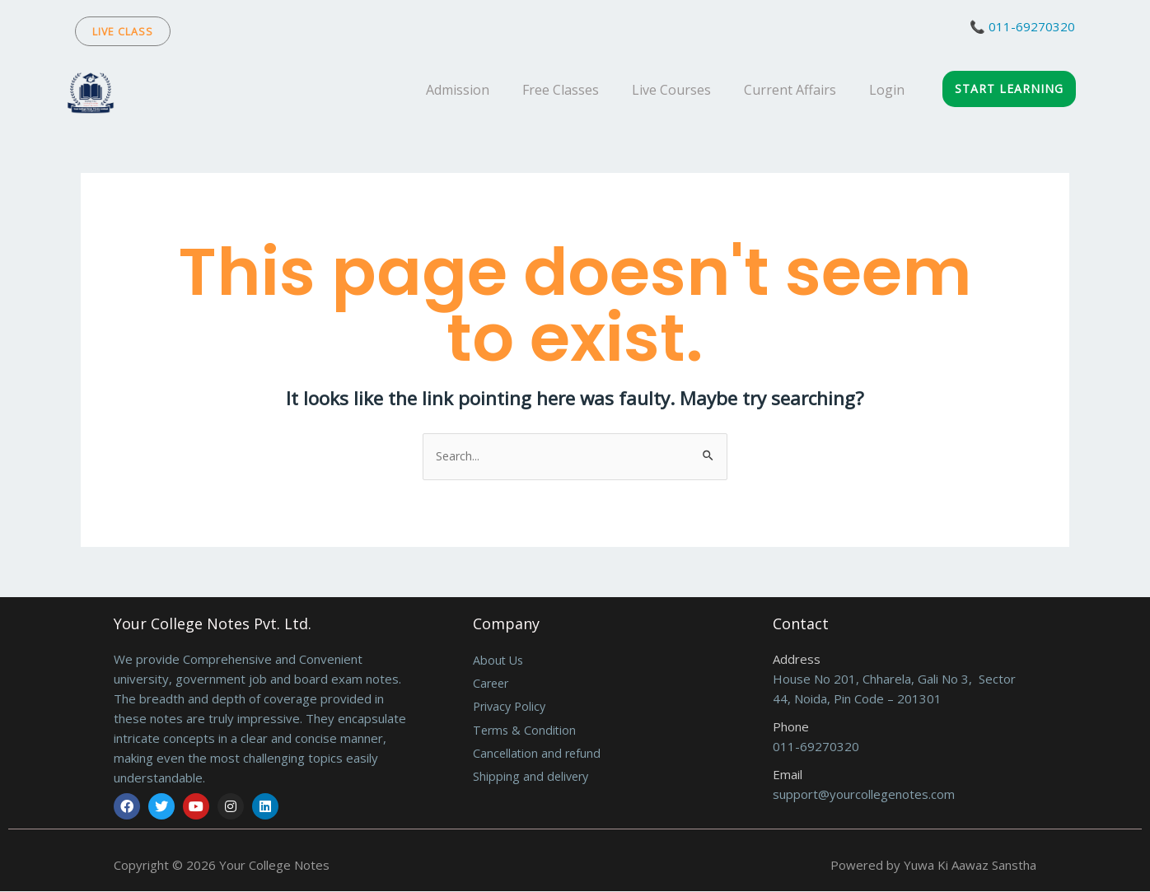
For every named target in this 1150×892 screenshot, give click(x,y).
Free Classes (560, 90)
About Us (499, 660)
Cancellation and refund (538, 756)
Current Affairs (790, 90)
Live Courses (671, 90)
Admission (457, 90)
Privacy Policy (511, 708)
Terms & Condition (526, 732)
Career (492, 684)
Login (887, 90)
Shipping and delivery (532, 780)
